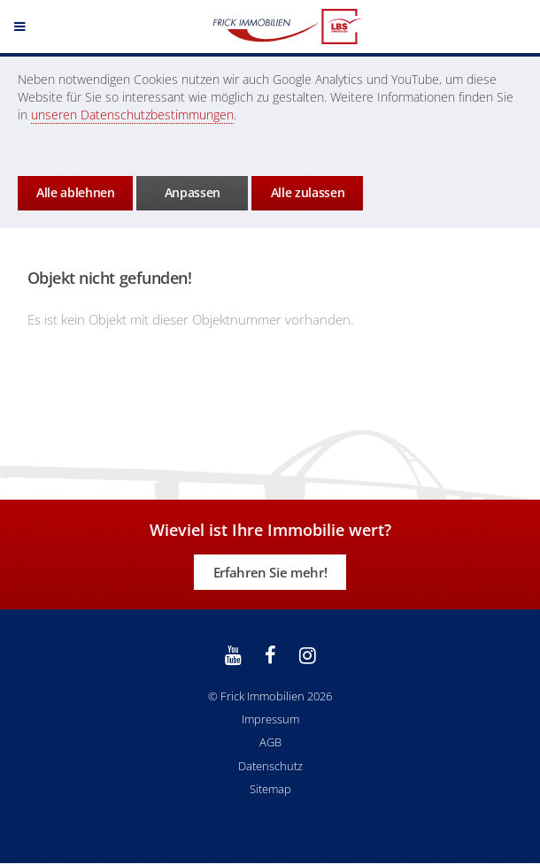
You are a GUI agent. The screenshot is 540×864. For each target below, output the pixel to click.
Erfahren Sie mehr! (270, 572)
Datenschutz (270, 766)
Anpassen (192, 192)
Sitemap (270, 789)
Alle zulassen (307, 192)
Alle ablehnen (75, 192)
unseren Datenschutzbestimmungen (132, 114)
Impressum (270, 719)
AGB (270, 742)
